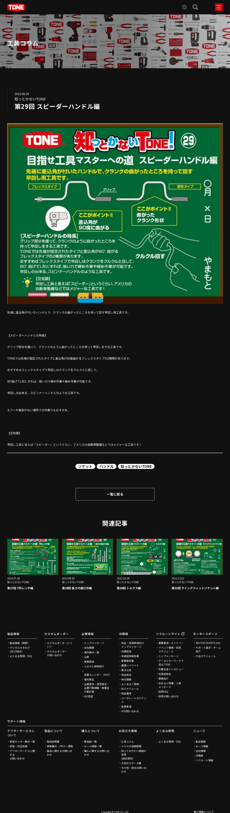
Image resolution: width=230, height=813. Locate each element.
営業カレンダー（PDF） (97, 675)
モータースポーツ (205, 634)
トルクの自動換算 (131, 746)
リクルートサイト (170, 634)
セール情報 (202, 746)
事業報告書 (127, 661)
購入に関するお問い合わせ (96, 752)
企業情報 (88, 634)
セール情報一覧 (93, 746)
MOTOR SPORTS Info (208, 643)
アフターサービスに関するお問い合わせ (22, 754)
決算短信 (126, 651)
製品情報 (13, 634)
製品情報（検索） (20, 643)
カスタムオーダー (56, 634)
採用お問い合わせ (168, 696)
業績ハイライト (130, 665)
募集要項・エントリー (171, 643)
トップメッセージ (94, 643)
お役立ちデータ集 (131, 763)
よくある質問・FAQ (21, 656)
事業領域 (89, 661)
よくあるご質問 (130, 684)
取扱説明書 (53, 741)
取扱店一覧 (90, 741)
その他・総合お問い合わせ (133, 769)
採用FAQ (163, 691)
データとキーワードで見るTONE (171, 662)
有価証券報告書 (130, 656)
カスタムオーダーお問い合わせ (57, 653)
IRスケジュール (130, 689)
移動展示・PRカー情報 (60, 746)
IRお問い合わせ (130, 711)
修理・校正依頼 (18, 746)
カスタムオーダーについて (59, 644)
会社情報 (201, 751)
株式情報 (126, 679)
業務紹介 (163, 678)
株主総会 (126, 675)
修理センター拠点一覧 (22, 741)
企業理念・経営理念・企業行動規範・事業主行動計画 (96, 687)
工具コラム (127, 741)
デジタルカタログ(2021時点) (20, 649)
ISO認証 (88, 696)
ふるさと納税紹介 (94, 666)
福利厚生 (89, 679)
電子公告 (126, 670)
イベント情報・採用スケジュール (169, 649)
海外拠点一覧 (91, 652)
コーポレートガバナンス (133, 700)
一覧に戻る (115, 494)
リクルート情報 (204, 760)
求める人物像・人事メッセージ (169, 685)
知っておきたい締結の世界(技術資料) (133, 754)
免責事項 (126, 706)
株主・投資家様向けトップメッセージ (132, 644)
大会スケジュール (206, 656)
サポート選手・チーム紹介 (208, 649)
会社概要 (89, 647)
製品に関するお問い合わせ (59, 752)
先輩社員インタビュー (171, 669)
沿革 (86, 657)
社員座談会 (164, 674)
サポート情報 (16, 721)
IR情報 (123, 634)
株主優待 (126, 693)
